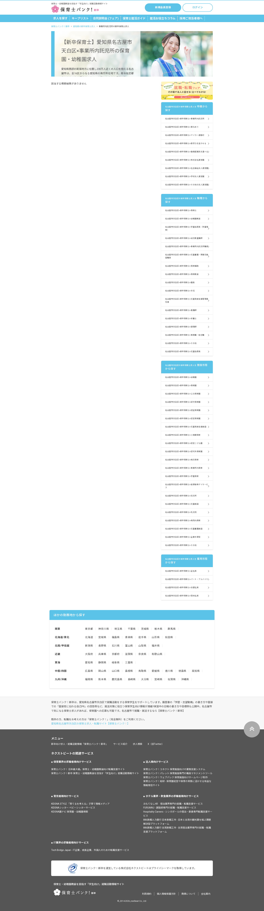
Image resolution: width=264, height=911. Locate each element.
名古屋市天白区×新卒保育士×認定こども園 (183, 443)
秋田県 (169, 637)
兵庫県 (102, 654)
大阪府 (89, 654)
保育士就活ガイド (134, 18)
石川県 (116, 645)
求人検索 (137, 744)
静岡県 (102, 662)
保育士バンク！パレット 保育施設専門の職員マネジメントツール (177, 773)
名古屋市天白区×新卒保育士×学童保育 (182, 476)
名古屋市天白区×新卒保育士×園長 (180, 282)
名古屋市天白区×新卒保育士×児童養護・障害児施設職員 (186, 256)
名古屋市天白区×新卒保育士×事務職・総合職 (184, 335)
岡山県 (102, 670)
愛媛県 (156, 670)
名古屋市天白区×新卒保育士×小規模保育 (182, 435)
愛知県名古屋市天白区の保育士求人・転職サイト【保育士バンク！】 (90, 723)
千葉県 (132, 628)
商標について (188, 893)
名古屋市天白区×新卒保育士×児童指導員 (182, 351)
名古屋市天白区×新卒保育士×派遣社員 (182, 587)
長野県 (102, 645)
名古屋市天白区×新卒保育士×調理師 (180, 327)
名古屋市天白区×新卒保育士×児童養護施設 (183, 529)
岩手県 (142, 637)
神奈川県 (103, 628)
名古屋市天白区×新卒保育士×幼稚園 (180, 377)
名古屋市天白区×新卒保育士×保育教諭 (182, 274)
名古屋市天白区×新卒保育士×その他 (180, 343)
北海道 (89, 637)
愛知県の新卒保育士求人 (84, 26)
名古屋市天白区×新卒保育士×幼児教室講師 (183, 238)
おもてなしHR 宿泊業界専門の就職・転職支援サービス (173, 803)
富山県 (129, 645)
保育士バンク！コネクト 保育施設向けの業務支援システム (174, 769)
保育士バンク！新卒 (60, 26)
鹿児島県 (117, 679)
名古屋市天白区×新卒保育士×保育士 (180, 210)
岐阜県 (116, 662)
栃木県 (158, 628)
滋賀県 (129, 654)
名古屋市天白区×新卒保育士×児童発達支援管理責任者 (186, 300)
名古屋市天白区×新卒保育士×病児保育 (182, 460)
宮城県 (102, 637)
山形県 (156, 637)
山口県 (116, 670)
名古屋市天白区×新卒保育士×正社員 (180, 571)
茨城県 (145, 628)
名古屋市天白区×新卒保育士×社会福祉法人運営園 (186, 168)
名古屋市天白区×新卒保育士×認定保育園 (182, 418)
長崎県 (132, 679)
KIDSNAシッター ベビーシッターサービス (73, 807)
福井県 (156, 645)
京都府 (116, 654)
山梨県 (142, 645)
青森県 (129, 637)
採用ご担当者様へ (191, 18)
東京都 (89, 628)
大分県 (145, 679)
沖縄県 (185, 679)
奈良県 (142, 654)
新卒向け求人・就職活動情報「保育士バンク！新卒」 (79, 744)
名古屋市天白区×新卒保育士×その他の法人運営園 (186, 185)
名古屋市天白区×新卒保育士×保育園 (180, 385)
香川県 (169, 670)
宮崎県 (158, 679)
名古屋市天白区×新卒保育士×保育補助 (182, 266)
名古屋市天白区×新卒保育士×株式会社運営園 (184, 160)
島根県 (129, 670)
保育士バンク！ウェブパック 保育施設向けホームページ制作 (175, 777)
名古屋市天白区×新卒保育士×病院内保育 (182, 520)
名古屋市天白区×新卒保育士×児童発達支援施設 (185, 427)
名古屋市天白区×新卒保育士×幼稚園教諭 (182, 219)
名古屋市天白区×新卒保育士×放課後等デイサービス (186, 486)
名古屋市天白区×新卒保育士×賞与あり (182, 127)
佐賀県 (172, 679)
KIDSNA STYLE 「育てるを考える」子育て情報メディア (80, 803)
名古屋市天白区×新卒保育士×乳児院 (180, 512)
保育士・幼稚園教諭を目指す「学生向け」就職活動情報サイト (89, 884)
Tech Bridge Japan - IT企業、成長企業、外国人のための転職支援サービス (90, 850)
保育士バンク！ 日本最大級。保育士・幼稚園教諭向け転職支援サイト (88, 769)
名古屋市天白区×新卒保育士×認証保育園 (182, 410)
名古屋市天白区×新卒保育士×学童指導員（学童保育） (186, 228)
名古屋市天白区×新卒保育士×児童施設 (182, 504)
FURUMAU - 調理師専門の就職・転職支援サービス (169, 807)
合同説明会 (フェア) (106, 18)
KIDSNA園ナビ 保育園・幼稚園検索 (69, 811)
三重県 (129, 662)
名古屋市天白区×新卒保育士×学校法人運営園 (184, 176)
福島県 (116, 637)
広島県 (89, 670)
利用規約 (146, 893)
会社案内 (205, 893)
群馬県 (172, 628)
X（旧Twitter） (156, 744)
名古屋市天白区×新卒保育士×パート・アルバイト (186, 579)
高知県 (196, 670)
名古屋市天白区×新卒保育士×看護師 (180, 310)
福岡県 (89, 679)
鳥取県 (142, 670)
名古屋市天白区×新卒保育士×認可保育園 (182, 402)
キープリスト (80, 18)
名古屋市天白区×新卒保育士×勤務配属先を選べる (186, 152)
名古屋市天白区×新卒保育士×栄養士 (180, 318)
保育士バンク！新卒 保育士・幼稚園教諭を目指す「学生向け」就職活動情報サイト (95, 773)
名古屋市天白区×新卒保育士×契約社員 (182, 596)
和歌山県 (157, 654)
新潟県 (89, 645)
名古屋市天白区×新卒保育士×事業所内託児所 (184, 119)
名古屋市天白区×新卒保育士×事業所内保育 (183, 468)
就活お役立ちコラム (162, 18)
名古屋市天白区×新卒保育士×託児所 (180, 496)
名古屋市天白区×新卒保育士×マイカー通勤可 (184, 135)
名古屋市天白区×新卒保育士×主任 (180, 291)
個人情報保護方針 (166, 893)
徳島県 (182, 670)
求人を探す (60, 18)
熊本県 (102, 679)
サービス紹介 (120, 744)
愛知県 (89, 662)
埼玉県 (118, 628)
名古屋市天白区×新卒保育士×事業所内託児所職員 (186, 246)
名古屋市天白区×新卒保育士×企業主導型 (182, 537)
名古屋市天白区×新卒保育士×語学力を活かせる (185, 143)
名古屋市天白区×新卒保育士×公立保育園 (182, 394)
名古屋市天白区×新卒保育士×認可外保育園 (183, 451)
